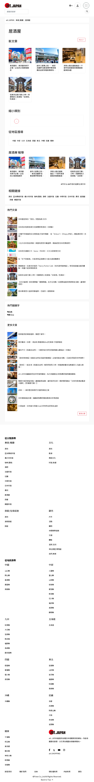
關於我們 (22, 771)
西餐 (11, 199)
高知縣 (7, 679)
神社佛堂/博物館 (55, 549)
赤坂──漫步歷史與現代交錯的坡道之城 (33, 390)
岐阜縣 (51, 584)
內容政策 (67, 771)
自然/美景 (52, 553)
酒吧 (44, 196)
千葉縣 (7, 737)
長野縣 (51, 607)
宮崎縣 (7, 634)
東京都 (7, 746)
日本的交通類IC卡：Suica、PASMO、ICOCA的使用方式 (39, 251)
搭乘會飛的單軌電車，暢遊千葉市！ (32, 334)
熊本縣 (7, 639)
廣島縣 (7, 584)
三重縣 (51, 571)
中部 (18, 140)
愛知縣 (51, 589)
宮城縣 (51, 665)
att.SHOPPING (54, 753)
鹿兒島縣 (8, 652)
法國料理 (50, 196)
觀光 (51, 510)
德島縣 (7, 665)
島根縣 (7, 580)
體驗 (50, 540)
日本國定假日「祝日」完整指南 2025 (32, 219)
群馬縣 (7, 760)
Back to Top (47, 779)
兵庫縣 (51, 706)
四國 (34, 140)
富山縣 (51, 575)
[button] (71, 5)
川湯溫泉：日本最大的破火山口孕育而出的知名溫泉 (38, 406)
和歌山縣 (52, 710)
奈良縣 (51, 719)
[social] (49, 750)
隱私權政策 (53, 771)
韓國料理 (17, 199)
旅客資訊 (8, 771)
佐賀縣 (7, 625)
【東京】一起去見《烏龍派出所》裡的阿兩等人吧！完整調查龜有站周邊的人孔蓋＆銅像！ (50, 366)
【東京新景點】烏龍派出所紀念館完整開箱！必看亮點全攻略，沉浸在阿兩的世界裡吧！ (51, 358)
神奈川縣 (8, 755)
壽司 (77, 196)
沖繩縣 (7, 701)
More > (81, 40)
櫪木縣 (7, 751)
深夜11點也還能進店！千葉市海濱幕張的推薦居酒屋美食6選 (73, 67)
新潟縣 (51, 594)
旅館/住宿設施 (12, 510)
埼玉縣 (7, 741)
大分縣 (7, 629)
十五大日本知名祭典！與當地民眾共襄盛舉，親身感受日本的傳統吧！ (44, 243)
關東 (52, 140)
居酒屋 (82, 196)
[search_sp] (87, 12)
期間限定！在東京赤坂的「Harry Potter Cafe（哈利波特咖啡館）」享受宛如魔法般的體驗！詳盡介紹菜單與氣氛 (51, 267)
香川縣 (7, 674)
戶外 (50, 517)
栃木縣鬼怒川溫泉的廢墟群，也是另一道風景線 (36, 291)
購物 (50, 526)
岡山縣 (7, 575)
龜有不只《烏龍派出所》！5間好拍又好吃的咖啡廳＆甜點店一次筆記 (44, 350)
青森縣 (51, 688)
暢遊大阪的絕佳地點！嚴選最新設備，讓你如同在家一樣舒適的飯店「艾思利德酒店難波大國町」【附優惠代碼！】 (51, 382)
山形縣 (51, 670)
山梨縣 (51, 580)
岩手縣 (51, 674)
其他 (10, 196)
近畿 (47, 140)
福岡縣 (7, 643)
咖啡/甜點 (38, 196)
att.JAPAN (10, 20)
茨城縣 (7, 764)
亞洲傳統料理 (18, 196)
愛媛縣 (7, 670)
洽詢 (36, 771)
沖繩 (43, 140)
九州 (23, 140)
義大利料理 (28, 196)
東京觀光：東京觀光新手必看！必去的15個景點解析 (19, 67)
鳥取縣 (7, 589)
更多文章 (82, 413)
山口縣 (7, 571)
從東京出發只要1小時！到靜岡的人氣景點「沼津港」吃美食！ (20, 96)
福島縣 (51, 679)
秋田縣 (51, 684)
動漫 (50, 453)
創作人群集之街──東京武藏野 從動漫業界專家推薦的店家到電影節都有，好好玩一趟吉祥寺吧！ (46, 67)
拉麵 (57, 196)
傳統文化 (52, 458)
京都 (50, 701)
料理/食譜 (52, 462)
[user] (78, 5)
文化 (51, 442)
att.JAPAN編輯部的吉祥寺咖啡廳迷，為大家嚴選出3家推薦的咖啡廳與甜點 (46, 374)
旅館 (6, 526)
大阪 (50, 715)
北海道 (28, 140)
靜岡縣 (51, 612)
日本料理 (71, 196)
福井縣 (51, 603)
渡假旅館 (8, 521)
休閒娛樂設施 (54, 530)
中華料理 (63, 196)
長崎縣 (7, 648)
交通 (50, 535)
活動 (50, 521)
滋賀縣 (51, 724)
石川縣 (51, 598)
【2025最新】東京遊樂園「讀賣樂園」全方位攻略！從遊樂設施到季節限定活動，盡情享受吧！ (52, 283)
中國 (14, 140)
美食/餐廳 (19, 20)
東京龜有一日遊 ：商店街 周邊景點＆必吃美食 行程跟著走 (40, 342)
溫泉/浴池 (52, 544)
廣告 (80, 771)
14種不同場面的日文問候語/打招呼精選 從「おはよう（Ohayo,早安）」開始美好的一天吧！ (52, 235)
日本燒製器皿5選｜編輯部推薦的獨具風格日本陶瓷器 (38, 398)
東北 (38, 140)
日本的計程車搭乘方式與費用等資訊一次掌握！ (36, 227)
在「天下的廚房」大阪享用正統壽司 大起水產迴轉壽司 (39, 259)
